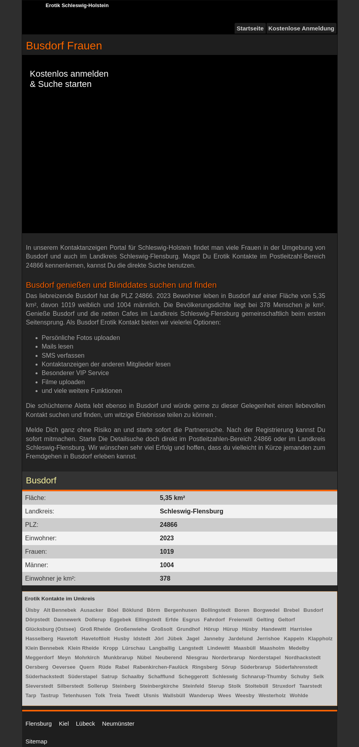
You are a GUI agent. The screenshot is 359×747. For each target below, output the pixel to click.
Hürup (230, 629)
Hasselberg (39, 638)
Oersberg (37, 667)
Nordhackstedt (303, 657)
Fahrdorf (214, 619)
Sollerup (98, 686)
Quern (86, 667)
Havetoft (67, 638)
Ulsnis (151, 695)
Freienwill (240, 619)
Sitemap (36, 741)
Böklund (132, 610)
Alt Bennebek (59, 610)
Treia (115, 695)
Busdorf (313, 610)
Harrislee (301, 629)
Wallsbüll (174, 695)
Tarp (31, 695)
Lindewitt (218, 648)
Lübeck (85, 723)
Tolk (100, 695)
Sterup (216, 686)
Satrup (109, 676)
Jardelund (240, 638)
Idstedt (141, 638)
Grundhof (188, 629)
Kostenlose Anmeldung (302, 28)
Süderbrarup (255, 667)
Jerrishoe (268, 638)
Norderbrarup (228, 657)
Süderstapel (82, 676)
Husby (122, 638)
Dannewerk (67, 619)
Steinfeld (193, 686)
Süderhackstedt (45, 676)
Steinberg (124, 686)
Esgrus (191, 619)
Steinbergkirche (159, 686)
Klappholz (320, 638)
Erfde (172, 619)
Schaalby (133, 676)
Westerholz (272, 695)
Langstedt (191, 648)
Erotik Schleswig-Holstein (77, 5)
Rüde (104, 667)
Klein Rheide (83, 648)
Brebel (291, 610)
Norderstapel (265, 657)
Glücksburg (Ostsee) (51, 629)
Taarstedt (310, 686)
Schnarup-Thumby (264, 676)
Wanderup (201, 695)
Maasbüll (245, 648)
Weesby (245, 695)
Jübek (174, 638)
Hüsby (250, 629)
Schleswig (225, 676)
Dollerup (95, 619)
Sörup (229, 667)
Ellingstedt (148, 619)
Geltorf (286, 619)
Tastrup (49, 695)
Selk (318, 676)
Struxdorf (283, 686)
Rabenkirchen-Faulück (160, 667)
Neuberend (168, 657)
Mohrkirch (87, 657)
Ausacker (91, 610)
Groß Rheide (95, 629)
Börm (153, 610)
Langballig (162, 648)
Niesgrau (197, 657)
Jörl (159, 638)
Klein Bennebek (45, 648)
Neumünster (118, 723)
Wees (224, 695)
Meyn (64, 657)
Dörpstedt (38, 619)
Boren (242, 610)
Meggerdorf (40, 657)
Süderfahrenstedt (296, 667)
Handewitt (273, 629)
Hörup (211, 629)
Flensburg (39, 723)
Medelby (299, 648)
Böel (112, 610)
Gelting (265, 619)
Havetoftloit (96, 638)
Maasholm (272, 648)
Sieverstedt (39, 686)
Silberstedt (70, 686)
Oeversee (63, 667)
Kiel (64, 723)
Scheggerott (194, 676)
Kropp (110, 648)
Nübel (144, 657)
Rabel (122, 667)
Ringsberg (205, 667)
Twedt (132, 695)
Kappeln (294, 638)
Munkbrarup (118, 657)
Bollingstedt (216, 610)
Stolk (234, 686)
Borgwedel (266, 610)
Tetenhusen (76, 695)
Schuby (300, 676)
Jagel (192, 638)
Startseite (250, 28)
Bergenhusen (180, 610)
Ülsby (32, 610)
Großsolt (162, 629)
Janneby (213, 638)
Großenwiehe (131, 629)
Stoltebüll (256, 686)
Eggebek (120, 619)
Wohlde (299, 695)
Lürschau (133, 648)
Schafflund (161, 676)
